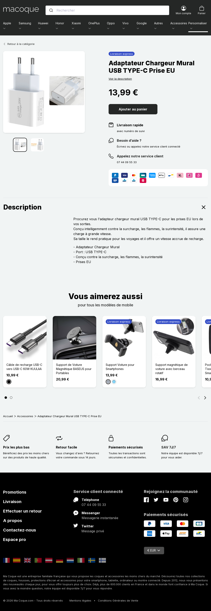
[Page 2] (11, 397)
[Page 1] (6, 397)
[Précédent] (199, 397)
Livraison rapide (130, 125)
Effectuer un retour (22, 511)
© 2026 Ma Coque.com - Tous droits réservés (33, 600)
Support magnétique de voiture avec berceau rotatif (171, 369)
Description (105, 207)
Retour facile (66, 447)
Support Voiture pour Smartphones (120, 367)
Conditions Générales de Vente (118, 600)
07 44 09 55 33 (94, 505)
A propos (12, 520)
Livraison (12, 501)
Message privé (92, 531)
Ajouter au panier (133, 109)
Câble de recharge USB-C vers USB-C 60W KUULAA (24, 367)
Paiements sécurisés (126, 447)
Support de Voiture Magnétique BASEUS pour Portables (73, 369)
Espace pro (14, 539)
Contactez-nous (19, 530)
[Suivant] (205, 397)
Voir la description (120, 78)
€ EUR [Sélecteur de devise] (153, 550)
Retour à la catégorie (19, 44)
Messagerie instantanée (100, 518)
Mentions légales (80, 600)
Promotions (14, 492)
